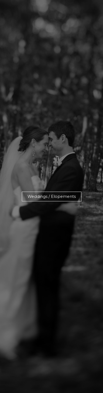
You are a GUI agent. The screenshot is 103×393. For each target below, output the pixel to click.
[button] (51, 197)
